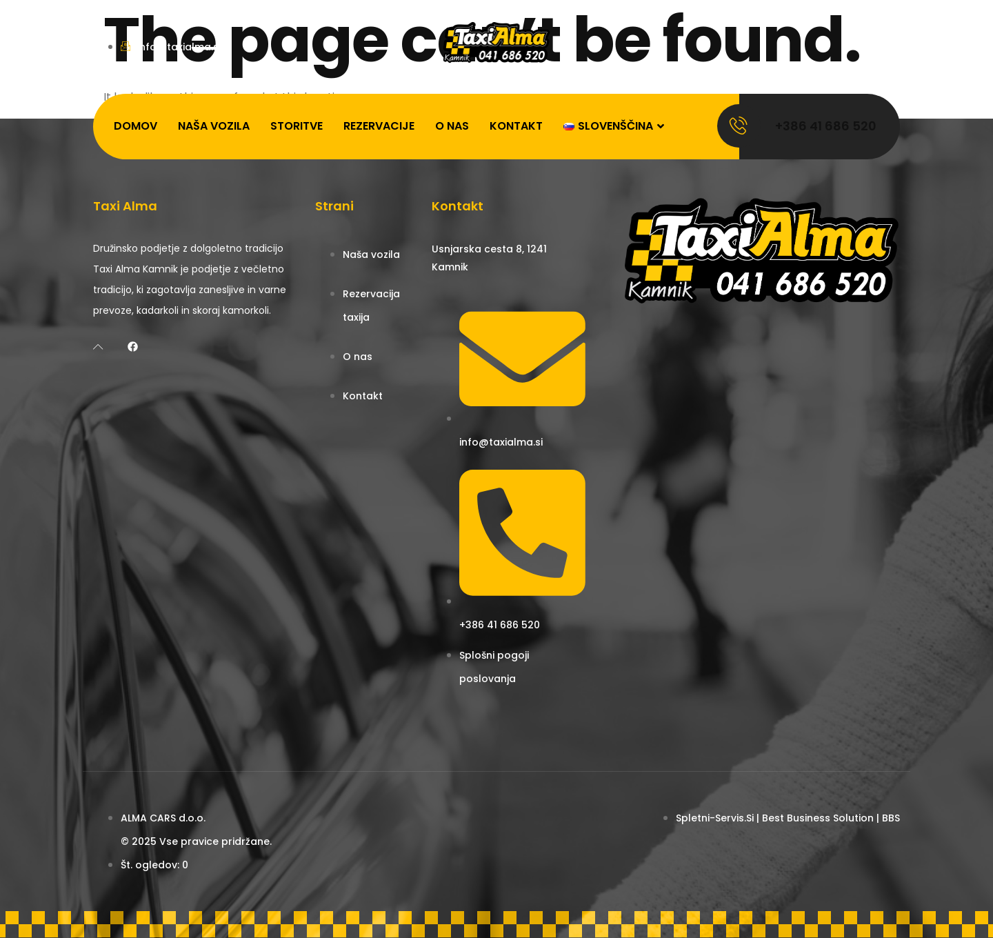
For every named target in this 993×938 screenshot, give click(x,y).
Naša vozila (214, 126)
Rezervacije (378, 126)
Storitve (296, 126)
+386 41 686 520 (825, 125)
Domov (135, 126)
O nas (452, 126)
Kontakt (516, 126)
